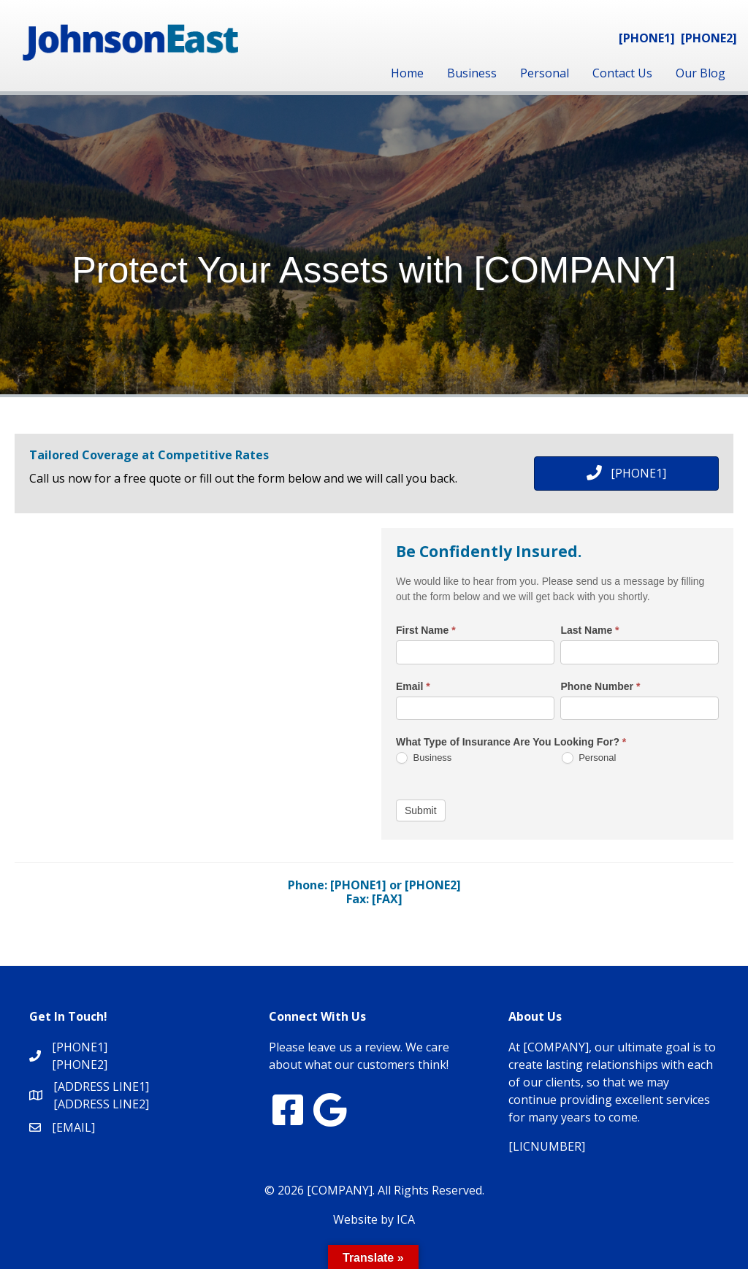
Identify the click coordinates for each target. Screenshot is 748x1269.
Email (413, 686)
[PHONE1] (647, 38)
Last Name (589, 630)
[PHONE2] (709, 38)
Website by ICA (374, 1219)
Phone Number (600, 686)
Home (407, 73)
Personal (544, 73)
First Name (426, 630)
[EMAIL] (73, 1127)
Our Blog (700, 73)
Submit (421, 810)
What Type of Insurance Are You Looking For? (511, 742)
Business (472, 73)
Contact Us (622, 73)
